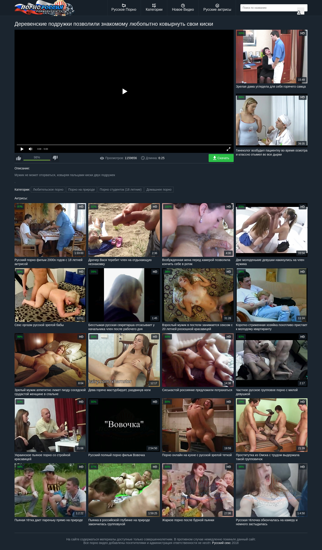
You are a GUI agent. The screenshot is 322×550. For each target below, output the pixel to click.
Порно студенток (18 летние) (121, 189)
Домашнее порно (159, 189)
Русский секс (221, 543)
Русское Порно (123, 7)
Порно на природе (81, 189)
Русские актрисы (217, 7)
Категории (154, 7)
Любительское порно (48, 189)
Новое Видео (183, 7)
